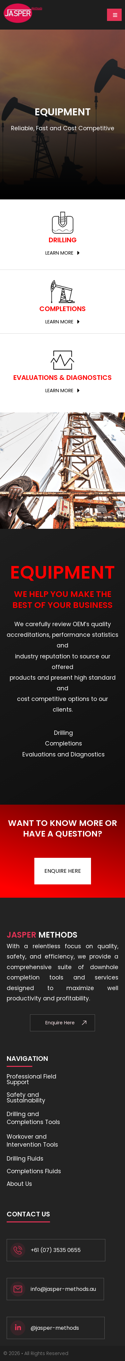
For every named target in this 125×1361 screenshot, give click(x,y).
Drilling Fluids (25, 1159)
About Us (19, 1184)
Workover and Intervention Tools (32, 1141)
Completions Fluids (34, 1171)
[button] (62, 253)
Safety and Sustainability (26, 1097)
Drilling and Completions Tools (33, 1118)
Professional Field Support (31, 1079)
